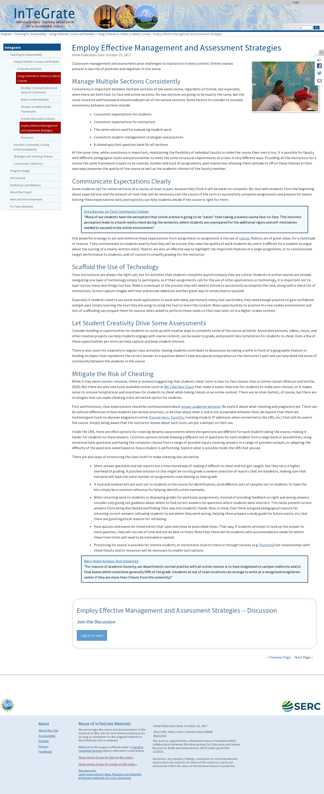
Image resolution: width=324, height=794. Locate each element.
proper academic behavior (201, 406)
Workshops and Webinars (25, 185)
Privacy (43, 746)
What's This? (160, 735)
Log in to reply (92, 635)
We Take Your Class (178, 386)
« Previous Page (279, 657)
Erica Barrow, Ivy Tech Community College (116, 211)
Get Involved (17, 178)
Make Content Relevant (35, 99)
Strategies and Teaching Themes (33, 156)
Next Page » (303, 657)
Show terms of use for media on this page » (108, 764)
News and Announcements (26, 199)
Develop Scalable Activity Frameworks (36, 109)
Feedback (45, 752)
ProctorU (266, 545)
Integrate (6, 34)
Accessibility (47, 736)
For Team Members (21, 206)
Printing (43, 741)
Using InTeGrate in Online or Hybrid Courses (124, 34)
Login (295, 2)
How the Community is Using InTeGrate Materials (31, 147)
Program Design (20, 171)
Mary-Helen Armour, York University (111, 561)
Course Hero (159, 417)
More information (87, 770)
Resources (27, 137)
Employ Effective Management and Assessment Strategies (39, 128)
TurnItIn (177, 417)
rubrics (244, 238)
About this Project (21, 192)
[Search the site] (298, 28)
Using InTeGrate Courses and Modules (72, 34)
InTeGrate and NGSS (29, 69)
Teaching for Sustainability (30, 34)
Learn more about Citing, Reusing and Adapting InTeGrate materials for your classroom (110, 776)
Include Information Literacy (38, 118)
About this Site (48, 730)
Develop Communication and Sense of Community (39, 90)
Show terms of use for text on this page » (106, 757)
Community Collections (28, 163)
